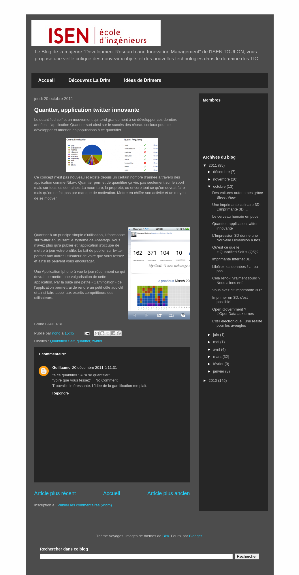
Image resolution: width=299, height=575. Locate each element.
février (219, 364)
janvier (219, 371)
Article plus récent (55, 493)
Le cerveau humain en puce (235, 216)
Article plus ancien (168, 493)
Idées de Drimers (142, 80)
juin (216, 334)
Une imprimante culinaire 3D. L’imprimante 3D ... (236, 206)
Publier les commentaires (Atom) (84, 505)
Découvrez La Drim (89, 80)
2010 (213, 380)
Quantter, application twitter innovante (86, 110)
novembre (222, 179)
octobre (220, 186)
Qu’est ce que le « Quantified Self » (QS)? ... (237, 249)
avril (217, 349)
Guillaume (61, 367)
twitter (97, 341)
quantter (83, 341)
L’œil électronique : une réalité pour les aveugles (237, 323)
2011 (213, 165)
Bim (165, 536)
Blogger (195, 536)
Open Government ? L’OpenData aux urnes (233, 311)
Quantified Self (62, 341)
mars (218, 356)
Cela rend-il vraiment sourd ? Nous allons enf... (236, 280)
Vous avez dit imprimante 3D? (237, 290)
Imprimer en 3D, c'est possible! (230, 299)
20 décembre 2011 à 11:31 (94, 367)
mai (216, 342)
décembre (222, 172)
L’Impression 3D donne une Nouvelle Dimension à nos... (237, 237)
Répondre (60, 393)
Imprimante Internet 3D (231, 259)
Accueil (46, 80)
